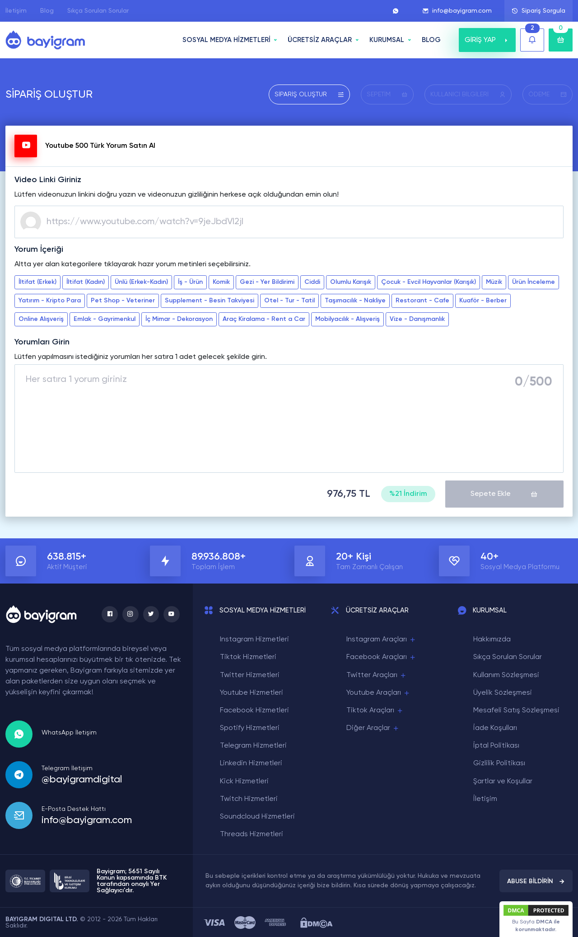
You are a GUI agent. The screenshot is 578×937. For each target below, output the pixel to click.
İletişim (16, 11)
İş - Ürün (190, 282)
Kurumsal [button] (386, 40)
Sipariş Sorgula (538, 11)
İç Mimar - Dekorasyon (179, 319)
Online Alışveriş (41, 319)
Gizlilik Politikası (499, 763)
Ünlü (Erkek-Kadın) (141, 282)
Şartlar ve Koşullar (502, 781)
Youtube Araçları (378, 693)
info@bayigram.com (457, 11)
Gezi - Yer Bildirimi (267, 282)
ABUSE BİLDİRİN (536, 881)
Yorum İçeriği (38, 249)
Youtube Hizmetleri (251, 692)
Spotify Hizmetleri (250, 727)
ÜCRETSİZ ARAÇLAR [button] (320, 40)
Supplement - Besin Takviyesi (209, 300)
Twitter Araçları (376, 674)
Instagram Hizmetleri (254, 639)
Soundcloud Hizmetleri (257, 816)
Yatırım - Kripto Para (50, 300)
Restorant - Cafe (422, 300)
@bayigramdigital (82, 779)
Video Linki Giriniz (47, 180)
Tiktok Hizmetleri (248, 656)
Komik (221, 282)
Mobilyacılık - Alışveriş (347, 319)
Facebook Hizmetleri (254, 710)
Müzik (494, 282)
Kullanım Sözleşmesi (506, 674)
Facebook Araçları (381, 657)
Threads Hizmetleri (251, 834)
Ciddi (312, 282)
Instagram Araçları (381, 639)
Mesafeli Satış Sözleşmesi (516, 710)
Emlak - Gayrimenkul (104, 319)
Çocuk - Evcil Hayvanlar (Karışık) (428, 282)
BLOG (431, 40)
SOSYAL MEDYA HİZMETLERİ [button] (226, 40)
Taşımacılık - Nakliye (355, 300)
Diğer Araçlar (373, 728)
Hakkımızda (492, 639)
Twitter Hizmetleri (250, 674)
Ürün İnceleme (533, 282)
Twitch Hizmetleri (249, 798)
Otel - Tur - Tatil (289, 300)
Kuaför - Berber (483, 300)
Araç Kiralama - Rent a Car (264, 319)
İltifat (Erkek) (37, 282)
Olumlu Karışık (350, 282)
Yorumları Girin (42, 342)
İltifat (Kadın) (85, 282)
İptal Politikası (496, 745)
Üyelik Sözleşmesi (502, 692)
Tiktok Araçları (375, 710)
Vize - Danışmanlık (417, 319)
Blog (47, 11)
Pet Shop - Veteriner (123, 300)
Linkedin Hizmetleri (251, 763)
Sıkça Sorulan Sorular (98, 11)
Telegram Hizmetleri (253, 745)
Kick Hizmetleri (244, 781)
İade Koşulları (495, 727)
